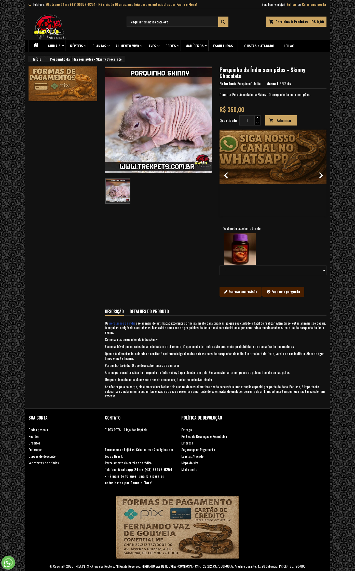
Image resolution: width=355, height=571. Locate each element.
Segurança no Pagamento (198, 449)
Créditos (34, 442)
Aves (152, 45)
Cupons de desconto (42, 456)
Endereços (35, 449)
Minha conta (189, 469)
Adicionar (280, 120)
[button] (228, 173)
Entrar (291, 4)
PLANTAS (99, 45)
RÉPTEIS (76, 45)
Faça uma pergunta (283, 292)
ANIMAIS (54, 45)
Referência (228, 83)
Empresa (187, 442)
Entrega (186, 429)
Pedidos (34, 436)
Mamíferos (194, 45)
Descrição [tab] (114, 311)
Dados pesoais (38, 429)
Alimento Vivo (127, 45)
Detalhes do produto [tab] (149, 311)
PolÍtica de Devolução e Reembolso (204, 436)
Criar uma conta (314, 4)
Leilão (289, 45)
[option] (273, 173)
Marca (271, 83)
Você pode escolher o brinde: (242, 228)
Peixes (171, 45)
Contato (112, 418)
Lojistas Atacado (192, 456)
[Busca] (177, 22)
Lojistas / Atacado (258, 45)
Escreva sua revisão (240, 292)
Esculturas (223, 45)
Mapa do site (189, 462)
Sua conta (38, 418)
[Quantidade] (247, 120)
